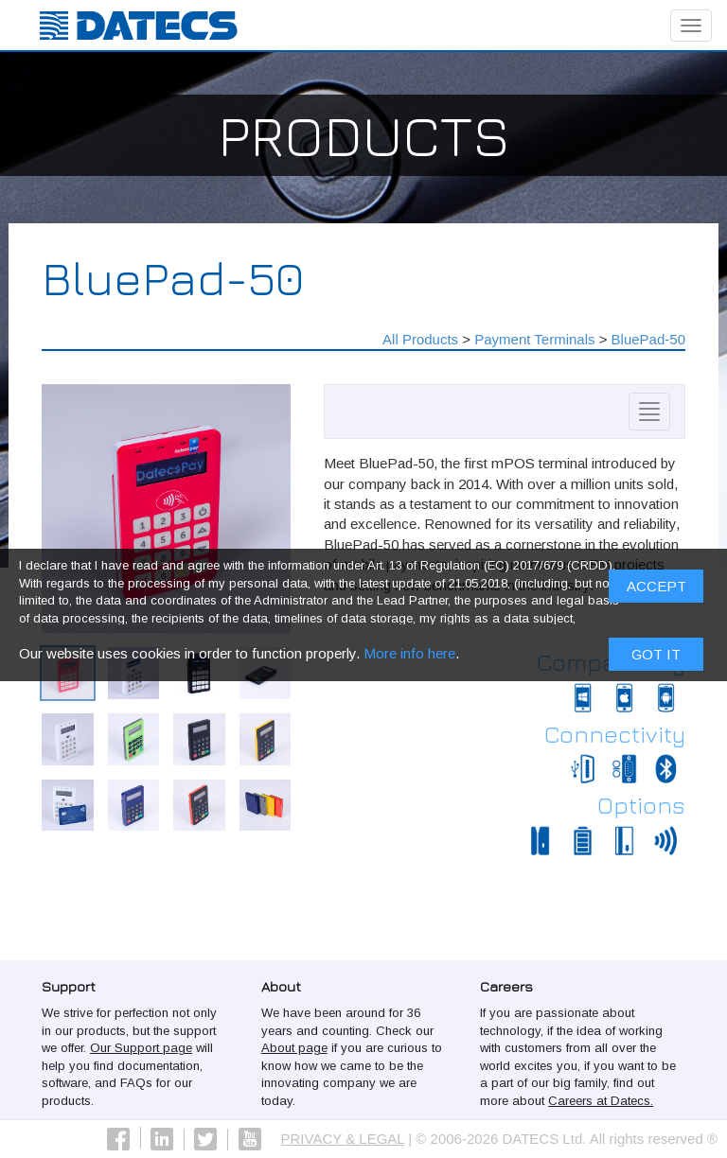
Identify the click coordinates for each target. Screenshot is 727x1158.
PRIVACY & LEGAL (343, 1139)
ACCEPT (656, 591)
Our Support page (141, 1048)
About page (294, 1048)
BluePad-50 (648, 339)
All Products (420, 339)
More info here (409, 657)
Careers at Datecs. (600, 1101)
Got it (656, 658)
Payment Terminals (534, 339)
